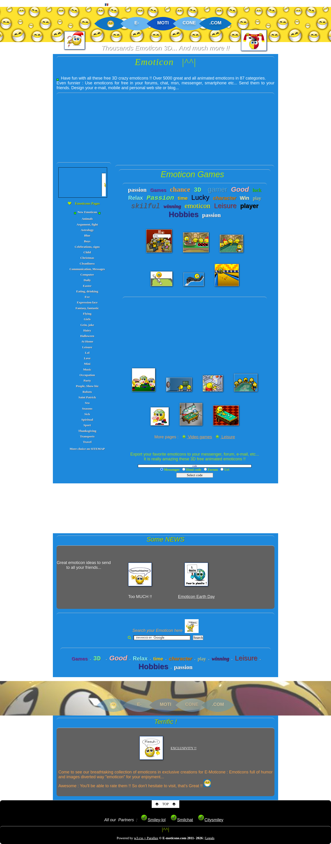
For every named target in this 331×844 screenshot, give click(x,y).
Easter (87, 286)
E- (136, 22)
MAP (91, 4)
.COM (215, 22)
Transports (87, 436)
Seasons (87, 408)
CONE (189, 22)
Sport (87, 425)
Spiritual (87, 419)
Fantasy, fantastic (87, 308)
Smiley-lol (153, 820)
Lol (87, 352)
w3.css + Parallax (146, 838)
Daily (87, 280)
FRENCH (114, 4)
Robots (87, 391)
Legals (209, 838)
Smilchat (181, 820)
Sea (87, 403)
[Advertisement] (165, 125)
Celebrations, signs (87, 246)
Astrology (87, 230)
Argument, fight (87, 224)
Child (87, 252)
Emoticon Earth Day (196, 596)
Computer (87, 274)
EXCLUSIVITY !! (183, 748)
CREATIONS (66, 4)
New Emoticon (87, 212)
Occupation (87, 375)
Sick (87, 414)
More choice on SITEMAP (87, 449)
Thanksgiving (87, 431)
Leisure (87, 347)
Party (87, 380)
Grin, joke (87, 325)
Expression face (87, 302)
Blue (87, 235)
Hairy (87, 330)
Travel (87, 442)
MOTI (163, 22)
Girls (87, 319)
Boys (87, 241)
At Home (87, 341)
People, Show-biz (87, 386)
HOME (11, 4)
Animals (87, 218)
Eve (87, 297)
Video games (197, 437)
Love (87, 358)
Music (87, 369)
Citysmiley (210, 820)
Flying (87, 313)
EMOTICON (36, 4)
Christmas (87, 257)
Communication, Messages (87, 269)
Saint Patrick (87, 397)
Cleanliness (87, 263)
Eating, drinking (87, 291)
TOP (165, 804)
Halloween (87, 336)
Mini (87, 363)
